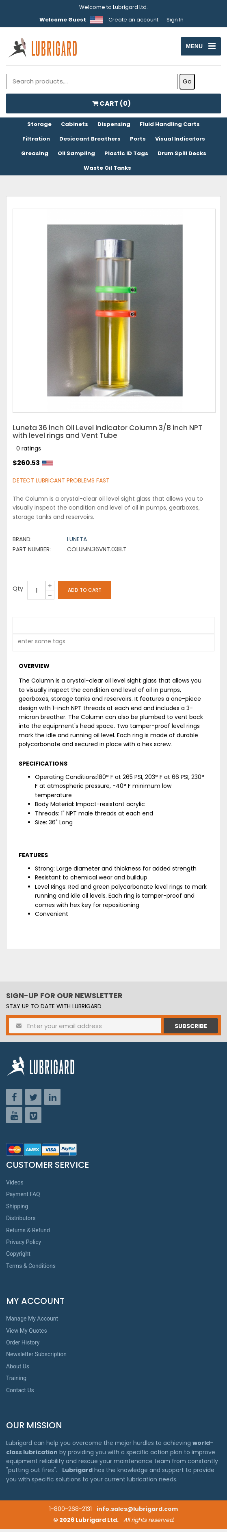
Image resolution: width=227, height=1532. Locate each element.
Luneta (77, 542)
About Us (17, 1369)
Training (16, 1381)
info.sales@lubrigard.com (137, 1512)
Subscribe (191, 1029)
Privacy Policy (23, 1245)
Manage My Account (32, 1322)
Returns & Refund (28, 1233)
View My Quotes (26, 1334)
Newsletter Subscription (36, 1357)
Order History (22, 1345)
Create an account (133, 19)
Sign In (175, 19)
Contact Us (20, 1393)
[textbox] (37, 646)
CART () (111, 106)
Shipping (17, 1209)
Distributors (21, 1221)
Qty (18, 592)
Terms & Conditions (31, 1269)
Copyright (18, 1257)
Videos (15, 1185)
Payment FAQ (23, 1197)
